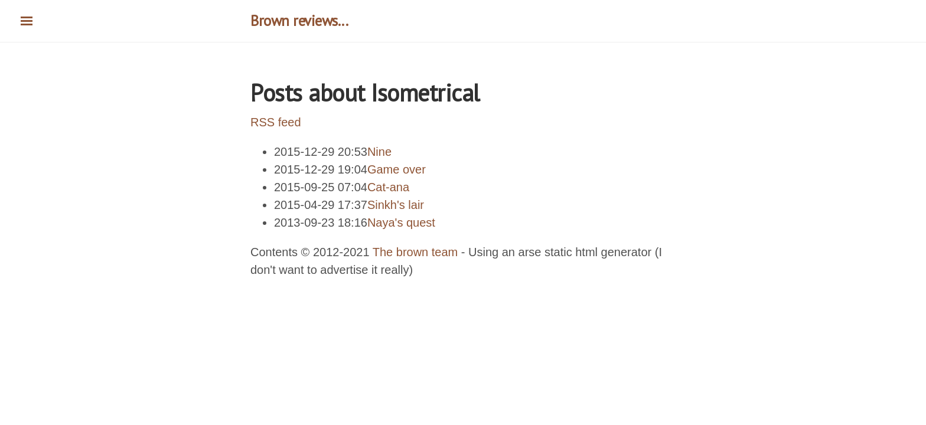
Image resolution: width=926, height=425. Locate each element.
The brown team (415, 252)
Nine (379, 151)
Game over (396, 169)
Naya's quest (401, 222)
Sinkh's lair (395, 204)
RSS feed (275, 122)
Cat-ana (388, 187)
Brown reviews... (299, 20)
